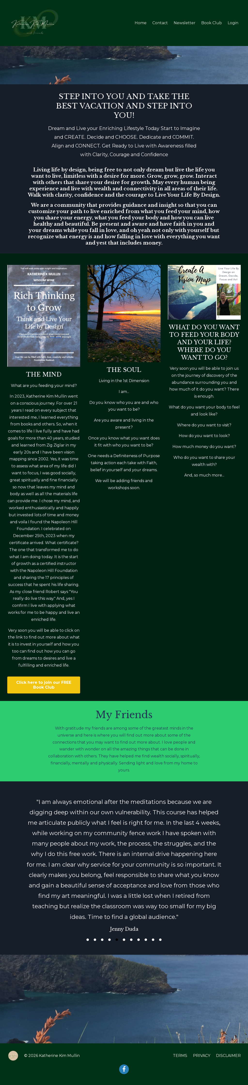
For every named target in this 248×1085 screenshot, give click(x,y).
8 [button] (138, 940)
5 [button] (117, 940)
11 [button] (160, 940)
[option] (124, 860)
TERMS (180, 1055)
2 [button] (95, 940)
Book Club (211, 23)
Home (141, 23)
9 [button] (146, 940)
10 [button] (153, 940)
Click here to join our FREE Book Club (43, 685)
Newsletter (184, 23)
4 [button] (109, 940)
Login (233, 23)
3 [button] (102, 940)
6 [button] (124, 940)
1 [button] (87, 940)
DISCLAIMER (228, 1055)
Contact (160, 23)
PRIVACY (201, 1055)
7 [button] (131, 940)
